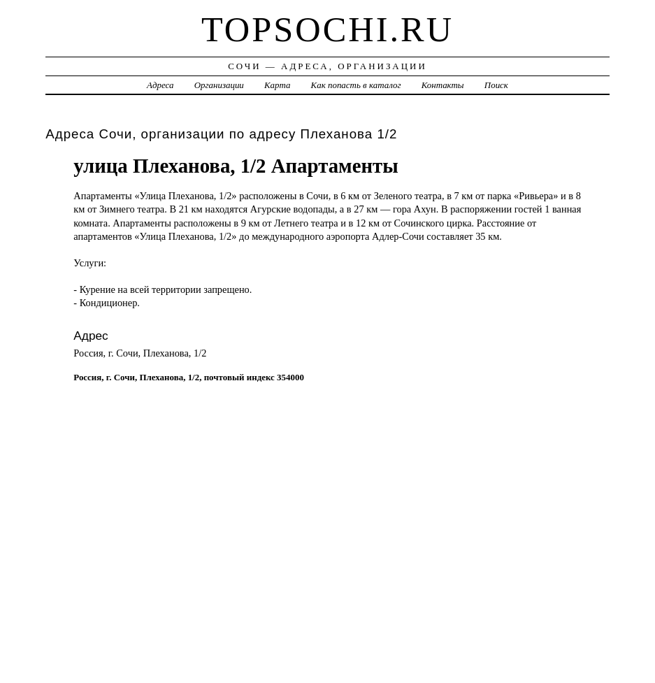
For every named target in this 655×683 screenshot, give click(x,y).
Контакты (443, 85)
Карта (277, 85)
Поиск (496, 85)
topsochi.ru (327, 29)
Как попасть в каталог (356, 85)
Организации (219, 85)
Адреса (160, 85)
